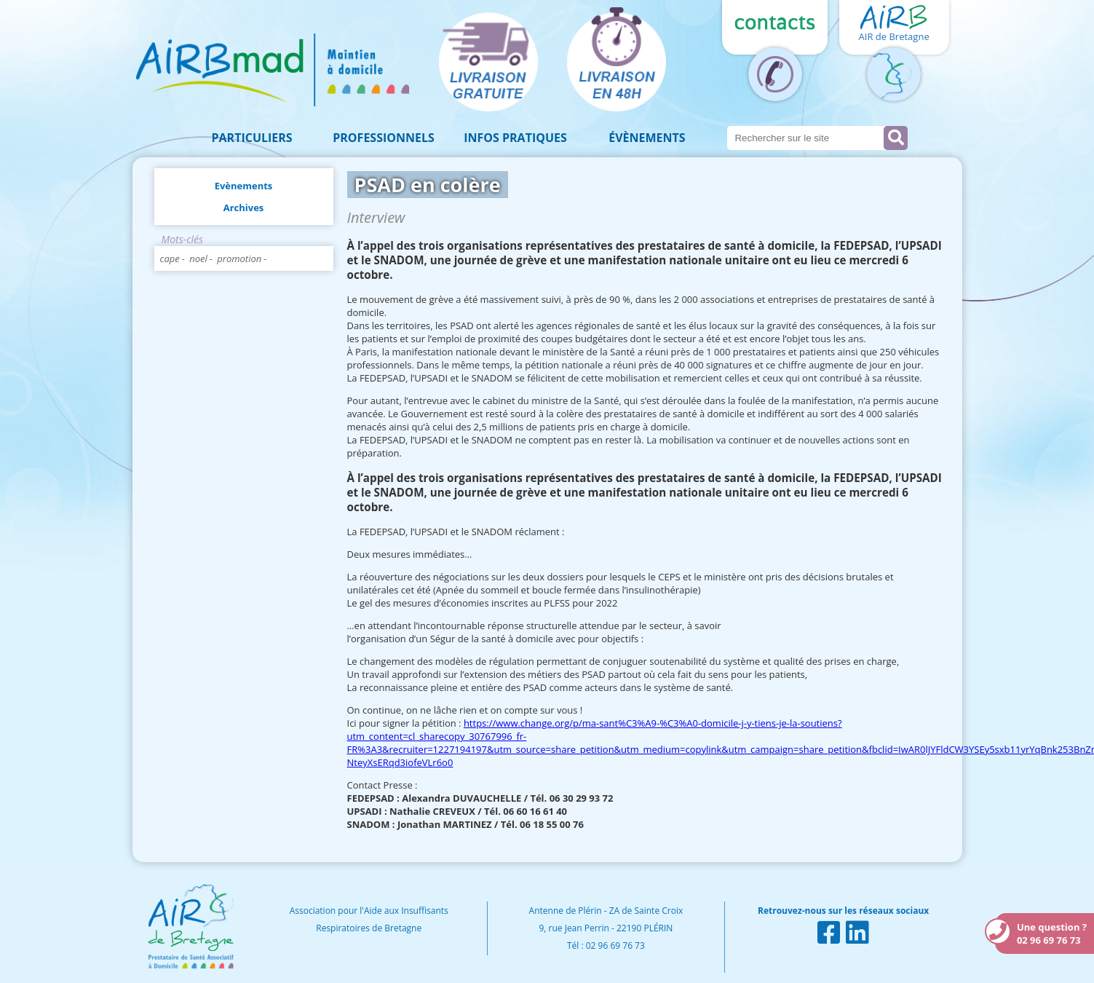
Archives (243, 207)
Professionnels (384, 138)
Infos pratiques (515, 138)
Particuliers (252, 138)
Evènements (244, 185)
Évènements (647, 138)
